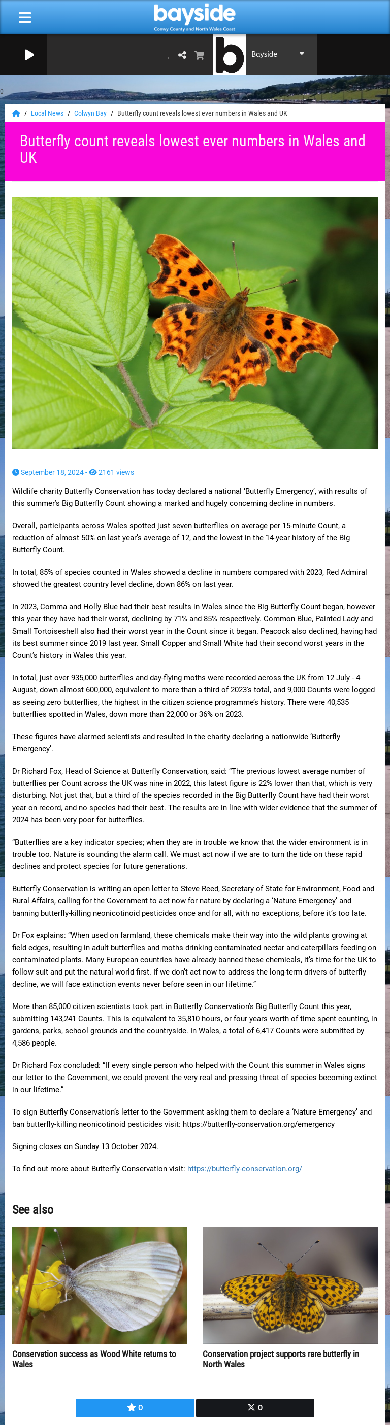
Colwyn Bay (91, 113)
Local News (48, 113)
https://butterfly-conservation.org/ (244, 1168)
